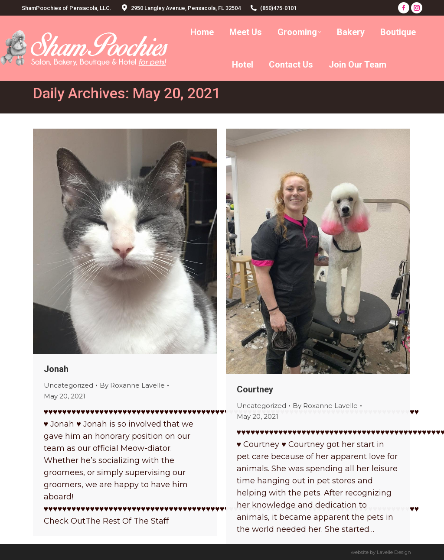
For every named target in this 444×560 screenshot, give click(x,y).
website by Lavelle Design (381, 552)
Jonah (56, 369)
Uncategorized (68, 385)
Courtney (255, 389)
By (132, 385)
